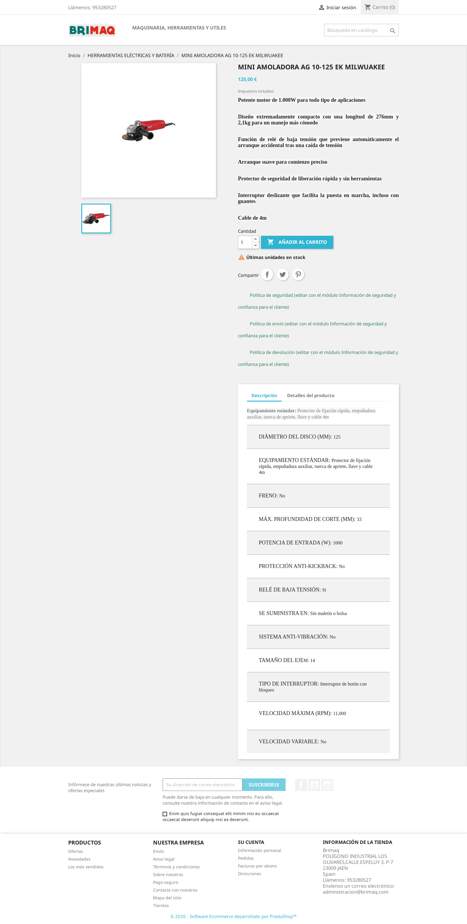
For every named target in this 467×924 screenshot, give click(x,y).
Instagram (327, 785)
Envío (158, 851)
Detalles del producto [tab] (310, 395)
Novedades (79, 859)
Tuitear (283, 274)
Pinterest (298, 274)
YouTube (314, 785)
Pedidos (246, 858)
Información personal (259, 850)
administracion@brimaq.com (355, 892)
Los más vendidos (86, 867)
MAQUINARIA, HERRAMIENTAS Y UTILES (179, 27)
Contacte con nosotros (175, 890)
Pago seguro (165, 882)
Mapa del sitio (167, 897)
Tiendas (161, 905)
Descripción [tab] (264, 395)
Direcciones (249, 873)
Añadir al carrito (297, 242)
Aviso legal (164, 859)
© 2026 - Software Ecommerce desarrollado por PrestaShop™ (233, 916)
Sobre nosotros (168, 874)
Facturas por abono (257, 866)
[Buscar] (361, 30)
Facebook (301, 785)
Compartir (267, 274)
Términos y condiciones (176, 867)
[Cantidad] (245, 242)
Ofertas (75, 851)
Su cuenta (251, 842)
